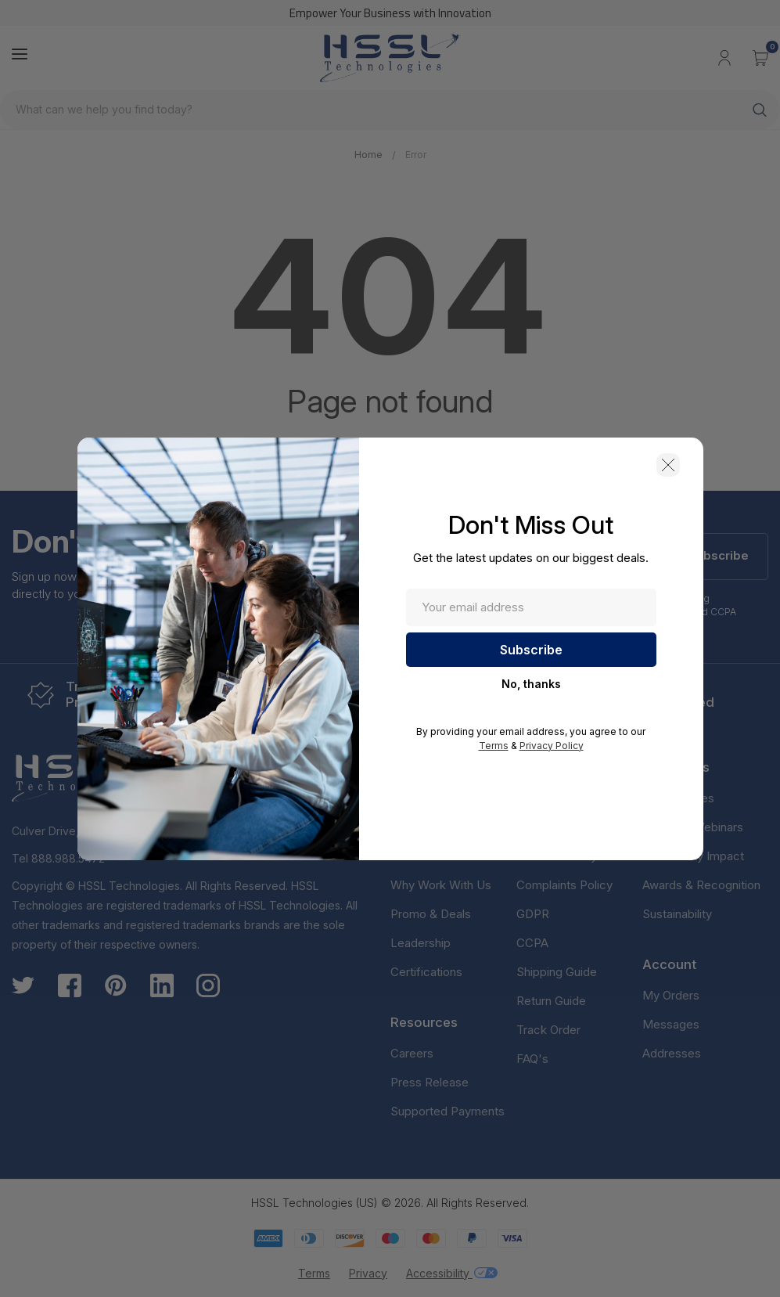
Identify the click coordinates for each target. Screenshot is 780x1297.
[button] (668, 465)
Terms (494, 745)
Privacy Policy (551, 745)
